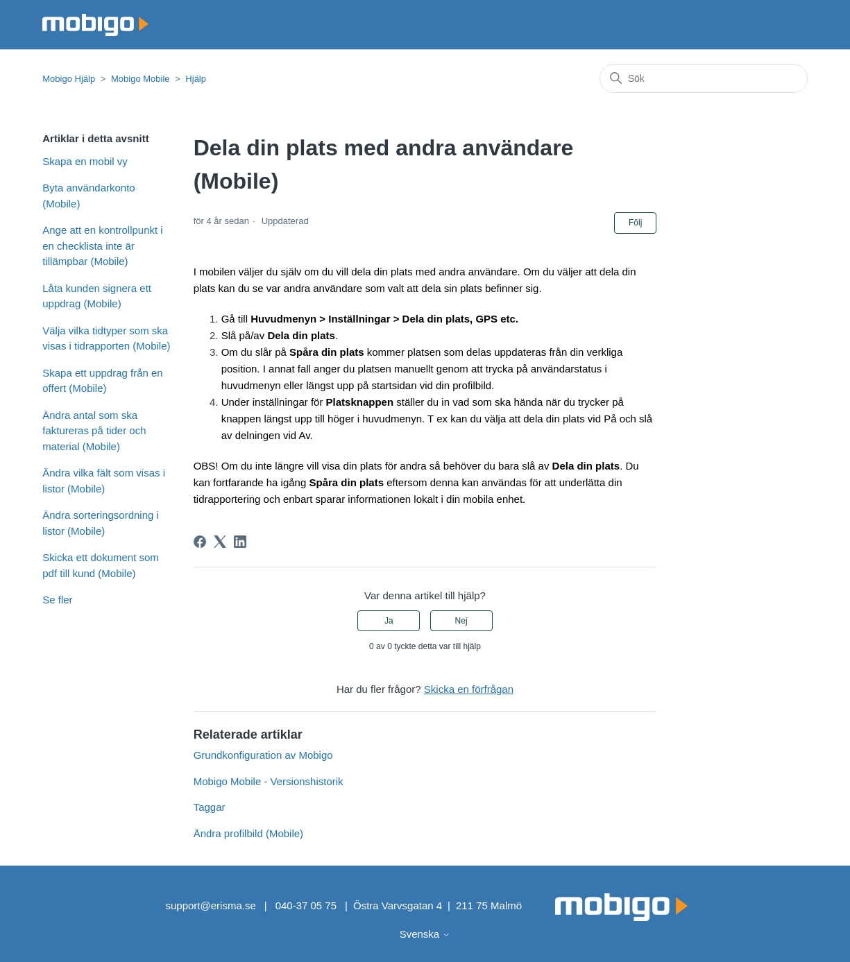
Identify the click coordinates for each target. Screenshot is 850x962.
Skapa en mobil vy (85, 161)
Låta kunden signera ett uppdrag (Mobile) (96, 296)
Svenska (425, 934)
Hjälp (195, 79)
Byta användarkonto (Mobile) (88, 195)
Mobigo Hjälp (68, 79)
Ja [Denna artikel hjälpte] (388, 621)
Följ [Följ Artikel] (635, 222)
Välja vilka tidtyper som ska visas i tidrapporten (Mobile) (106, 338)
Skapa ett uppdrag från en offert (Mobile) (102, 381)
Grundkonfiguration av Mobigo (263, 755)
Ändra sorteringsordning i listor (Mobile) (100, 523)
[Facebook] (200, 541)
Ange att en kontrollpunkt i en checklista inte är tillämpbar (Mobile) (102, 245)
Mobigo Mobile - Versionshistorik (268, 781)
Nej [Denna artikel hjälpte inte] (461, 621)
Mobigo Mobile (140, 79)
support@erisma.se (210, 905)
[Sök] (703, 78)
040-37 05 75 (306, 905)
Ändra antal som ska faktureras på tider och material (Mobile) (94, 430)
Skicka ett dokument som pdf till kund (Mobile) (100, 565)
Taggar (210, 807)
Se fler (57, 599)
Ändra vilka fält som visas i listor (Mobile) (103, 481)
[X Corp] (220, 541)
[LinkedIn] (240, 541)
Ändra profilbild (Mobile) (248, 833)
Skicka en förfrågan (468, 689)
